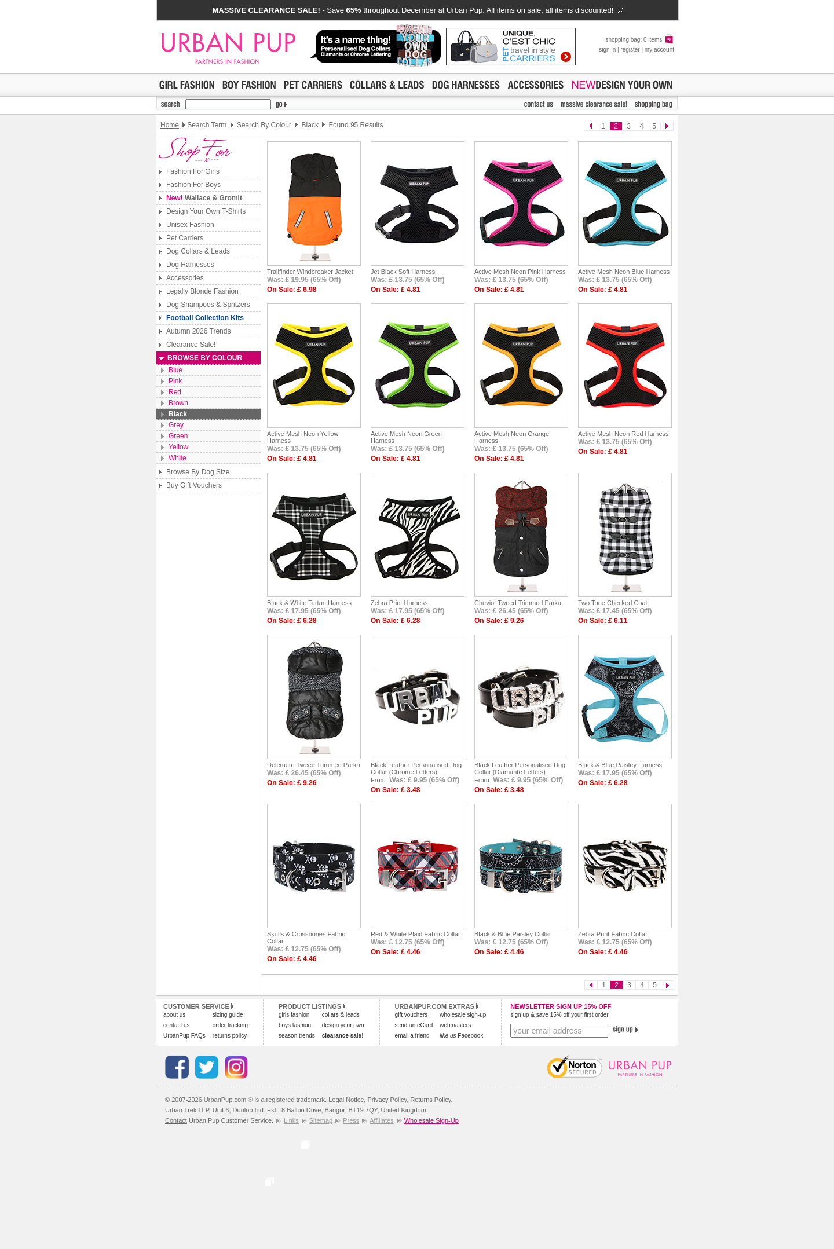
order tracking (230, 1025)
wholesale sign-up (463, 1015)
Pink (175, 381)
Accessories (185, 278)
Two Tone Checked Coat (613, 602)
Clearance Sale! (190, 344)
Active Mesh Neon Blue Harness (624, 271)
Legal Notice (346, 1099)
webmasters (455, 1025)
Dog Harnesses (190, 265)
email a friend (412, 1035)
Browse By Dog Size (197, 472)
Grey (176, 425)
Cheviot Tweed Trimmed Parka (517, 602)
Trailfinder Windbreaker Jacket (310, 271)
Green (178, 436)
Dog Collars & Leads (198, 251)
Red (175, 392)
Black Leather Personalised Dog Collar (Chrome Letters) (416, 768)
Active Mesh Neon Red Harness (623, 433)
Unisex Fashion (190, 225)
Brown (178, 403)
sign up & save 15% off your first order (559, 1015)
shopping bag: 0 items (639, 39)
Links (291, 1120)
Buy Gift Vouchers (194, 485)
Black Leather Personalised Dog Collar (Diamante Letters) (519, 768)
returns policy (230, 1035)
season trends (297, 1035)
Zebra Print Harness (399, 602)
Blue (175, 370)
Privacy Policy (387, 1099)
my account (659, 49)
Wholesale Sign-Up (431, 1120)
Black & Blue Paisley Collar (512, 934)
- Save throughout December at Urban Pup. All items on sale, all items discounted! (417, 10)
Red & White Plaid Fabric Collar (415, 934)
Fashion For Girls (193, 171)
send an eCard (414, 1025)
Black (178, 414)
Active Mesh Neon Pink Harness (520, 271)
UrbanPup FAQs (184, 1035)
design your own (343, 1025)
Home (169, 125)
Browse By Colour (204, 358)
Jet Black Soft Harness (403, 271)
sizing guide (228, 1015)
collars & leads (341, 1015)
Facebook (461, 1035)
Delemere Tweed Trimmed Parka (313, 764)
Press (351, 1120)
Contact (176, 1120)
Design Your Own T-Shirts (206, 211)
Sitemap (320, 1120)
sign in (607, 49)
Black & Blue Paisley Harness (620, 764)
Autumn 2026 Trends (198, 331)
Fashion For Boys (193, 185)
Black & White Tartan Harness (309, 602)
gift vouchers (411, 1015)
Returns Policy (430, 1099)
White (177, 458)
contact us (176, 1025)
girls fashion (294, 1015)
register (629, 49)
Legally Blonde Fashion (202, 291)
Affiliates (381, 1120)
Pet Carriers (184, 238)
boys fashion (295, 1025)
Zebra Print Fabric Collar (613, 934)
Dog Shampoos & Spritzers (208, 305)
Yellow (178, 447)
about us (174, 1015)
